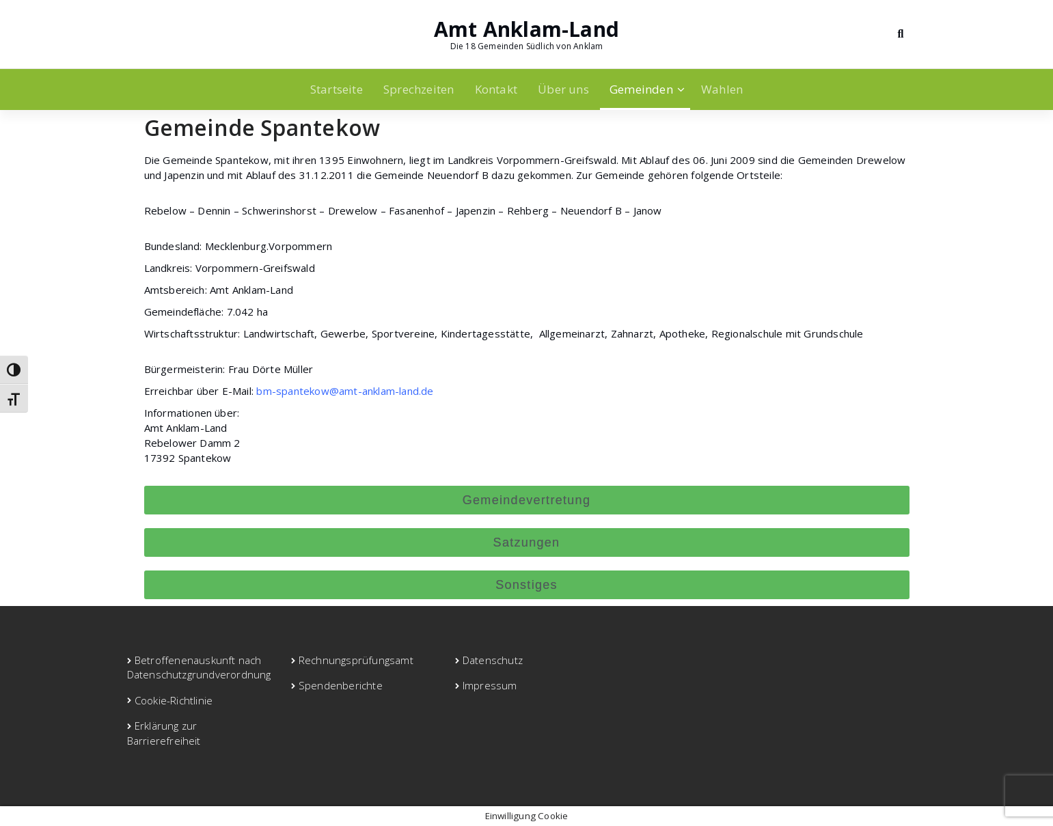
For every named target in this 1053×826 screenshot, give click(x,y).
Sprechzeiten (418, 89)
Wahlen (722, 89)
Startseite (336, 89)
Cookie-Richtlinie (174, 700)
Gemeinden (641, 89)
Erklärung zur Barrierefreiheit (164, 733)
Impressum (490, 685)
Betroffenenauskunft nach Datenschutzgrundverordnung (199, 667)
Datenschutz (493, 660)
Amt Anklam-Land (526, 29)
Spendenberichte (341, 685)
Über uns (563, 89)
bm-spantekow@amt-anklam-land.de (344, 391)
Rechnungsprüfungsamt (356, 660)
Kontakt (496, 89)
